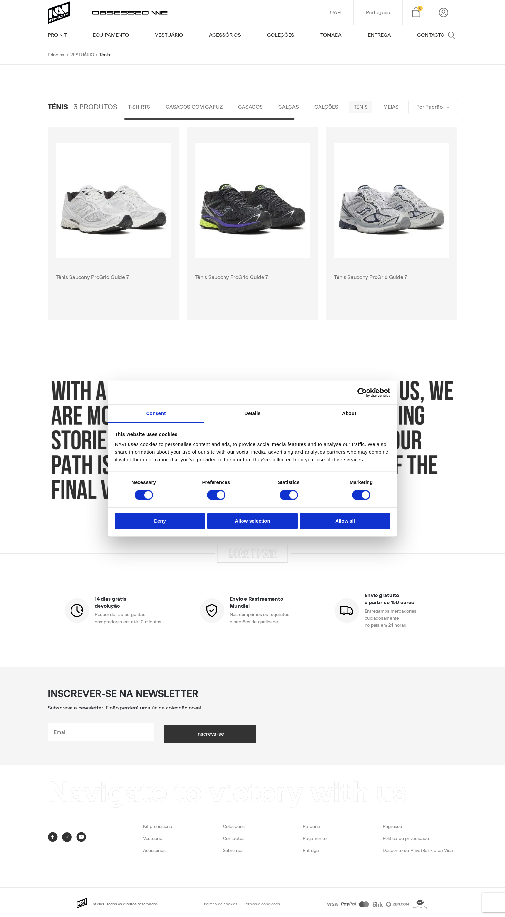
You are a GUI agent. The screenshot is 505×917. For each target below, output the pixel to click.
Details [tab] (252, 413)
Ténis (375, 107)
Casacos (256, 107)
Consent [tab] (156, 413)
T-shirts (140, 107)
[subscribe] (117, 732)
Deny (160, 521)
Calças (297, 107)
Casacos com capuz (197, 107)
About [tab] (349, 413)
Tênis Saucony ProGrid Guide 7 (92, 277)
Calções (338, 107)
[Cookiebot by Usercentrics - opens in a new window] (362, 392)
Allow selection (252, 521)
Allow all (345, 521)
